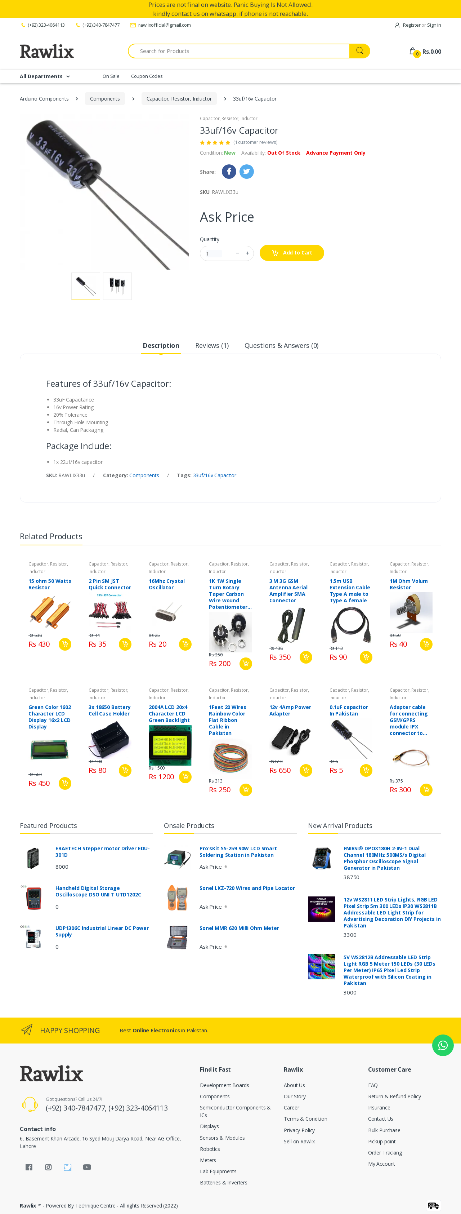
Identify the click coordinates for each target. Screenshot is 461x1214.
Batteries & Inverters (223, 1182)
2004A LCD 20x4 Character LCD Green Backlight (169, 713)
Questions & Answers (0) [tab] (282, 345)
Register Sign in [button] (417, 25)
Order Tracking (385, 1152)
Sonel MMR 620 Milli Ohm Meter (239, 928)
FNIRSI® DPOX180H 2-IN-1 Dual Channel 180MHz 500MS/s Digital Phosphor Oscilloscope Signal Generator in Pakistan (385, 858)
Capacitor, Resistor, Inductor (179, 98)
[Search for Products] (239, 51)
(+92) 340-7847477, (77, 1108)
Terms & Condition (305, 1118)
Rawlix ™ (30, 1205)
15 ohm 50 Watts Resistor (49, 584)
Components (105, 98)
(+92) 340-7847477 (97, 25)
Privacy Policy (299, 1130)
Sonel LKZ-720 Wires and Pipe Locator (247, 888)
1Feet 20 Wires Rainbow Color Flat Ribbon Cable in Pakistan (227, 720)
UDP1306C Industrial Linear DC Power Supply (102, 931)
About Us (294, 1085)
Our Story (295, 1096)
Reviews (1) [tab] (211, 345)
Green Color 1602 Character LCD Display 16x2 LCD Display (49, 717)
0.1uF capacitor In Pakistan (349, 710)
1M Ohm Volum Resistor (409, 584)
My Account (381, 1163)
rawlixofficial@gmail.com (160, 25)
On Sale (111, 76)
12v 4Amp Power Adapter (290, 710)
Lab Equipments (218, 1171)
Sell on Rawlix (299, 1141)
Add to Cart (292, 253)
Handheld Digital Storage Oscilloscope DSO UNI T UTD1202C (98, 891)
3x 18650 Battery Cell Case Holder (110, 710)
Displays (209, 1126)
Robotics (210, 1149)
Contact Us (381, 1118)
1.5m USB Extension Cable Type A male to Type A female (350, 591)
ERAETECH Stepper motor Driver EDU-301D (102, 851)
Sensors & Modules (222, 1137)
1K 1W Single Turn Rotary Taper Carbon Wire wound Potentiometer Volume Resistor (230, 594)
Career (291, 1107)
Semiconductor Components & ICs (235, 1111)
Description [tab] (161, 345)
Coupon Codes (147, 76)
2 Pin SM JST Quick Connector (110, 584)
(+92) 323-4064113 (42, 25)
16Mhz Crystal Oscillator (166, 584)
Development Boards (224, 1085)
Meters (208, 1160)
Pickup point (382, 1141)
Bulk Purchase (384, 1130)
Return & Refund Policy (394, 1096)
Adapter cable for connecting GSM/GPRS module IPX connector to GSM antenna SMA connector (409, 720)
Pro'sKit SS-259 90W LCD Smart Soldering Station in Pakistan (238, 851)
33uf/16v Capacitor (214, 475)
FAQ (373, 1085)
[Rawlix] (47, 51)
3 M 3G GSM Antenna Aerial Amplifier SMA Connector (288, 591)
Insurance (379, 1107)
